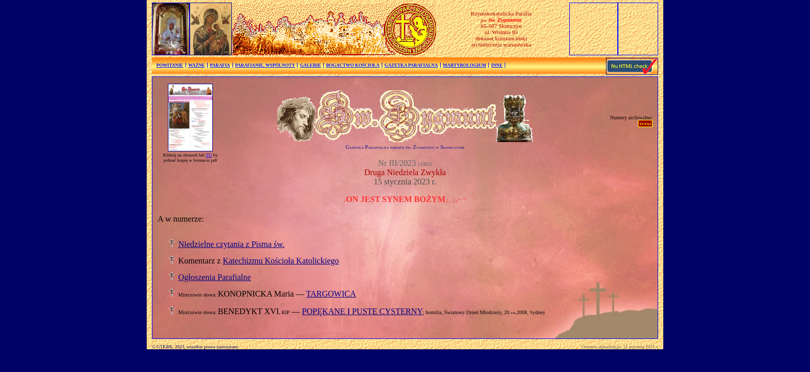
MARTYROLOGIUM (464, 65)
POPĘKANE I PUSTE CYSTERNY (362, 311)
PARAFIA (220, 65)
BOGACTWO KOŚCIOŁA (352, 65)
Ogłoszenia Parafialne (214, 277)
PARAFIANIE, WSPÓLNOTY (265, 65)
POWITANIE (170, 65)
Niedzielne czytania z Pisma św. (231, 244)
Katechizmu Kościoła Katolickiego (281, 260)
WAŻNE (196, 65)
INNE (497, 65)
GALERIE (310, 65)
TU (209, 155)
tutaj (645, 123)
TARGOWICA (330, 293)
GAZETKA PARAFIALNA (411, 65)
